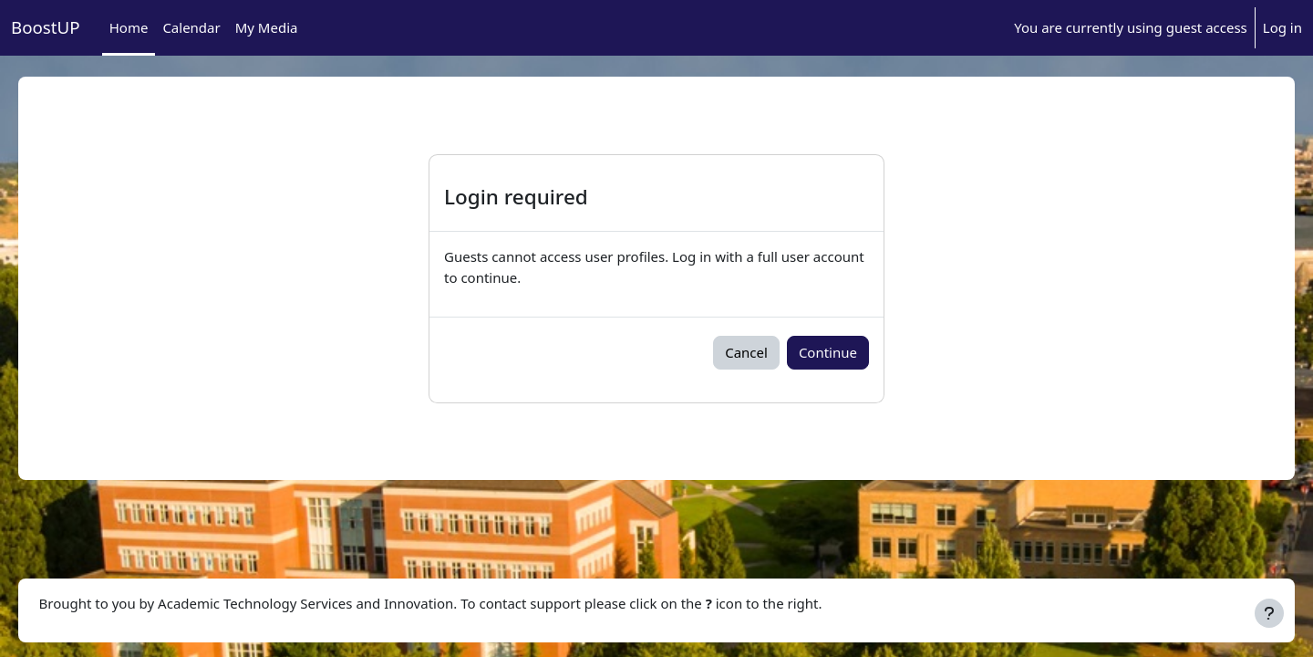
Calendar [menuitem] (191, 27)
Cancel (746, 352)
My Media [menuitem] (266, 27)
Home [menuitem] (129, 27)
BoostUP (45, 27)
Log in (1282, 27)
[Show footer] (1269, 613)
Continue (828, 352)
